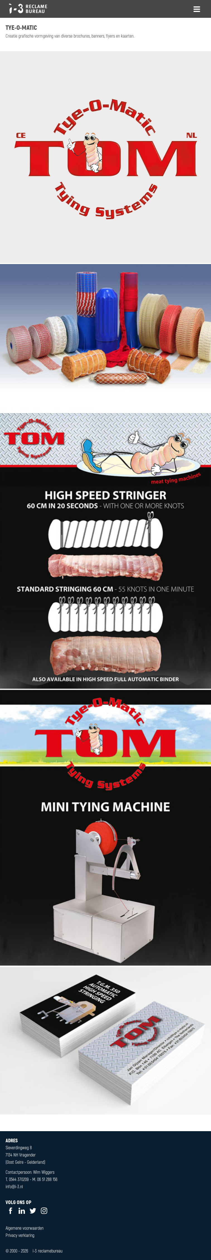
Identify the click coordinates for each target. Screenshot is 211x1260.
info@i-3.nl (14, 1186)
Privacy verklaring (20, 1235)
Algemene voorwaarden (24, 1228)
